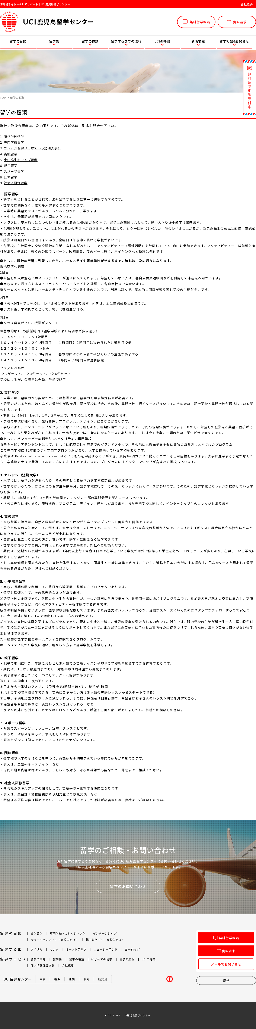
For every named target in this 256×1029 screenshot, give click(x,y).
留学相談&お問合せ (234, 41)
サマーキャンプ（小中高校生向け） (55, 940)
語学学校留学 (14, 136)
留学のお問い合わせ (128, 886)
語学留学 (37, 933)
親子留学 (10, 165)
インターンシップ (105, 933)
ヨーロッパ (132, 949)
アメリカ (36, 949)
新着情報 (198, 41)
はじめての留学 (101, 959)
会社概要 (247, 4)
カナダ (54, 949)
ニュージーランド (106, 949)
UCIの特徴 (162, 41)
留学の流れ (126, 959)
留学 (226, 980)
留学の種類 (90, 41)
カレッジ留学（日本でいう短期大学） (32, 148)
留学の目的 (18, 41)
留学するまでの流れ (126, 41)
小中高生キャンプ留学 (21, 160)
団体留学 (10, 177)
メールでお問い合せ (226, 964)
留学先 (54, 41)
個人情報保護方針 (43, 965)
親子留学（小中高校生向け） (105, 940)
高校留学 (10, 154)
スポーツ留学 (14, 171)
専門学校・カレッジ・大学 (68, 933)
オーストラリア (76, 949)
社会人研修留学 (16, 183)
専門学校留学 (14, 142)
